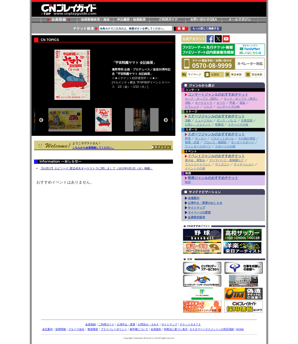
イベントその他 (195, 168)
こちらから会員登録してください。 (93, 147)
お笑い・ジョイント (198, 124)
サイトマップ (196, 207)
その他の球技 (246, 138)
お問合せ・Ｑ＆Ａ (148, 324)
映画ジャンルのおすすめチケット (213, 178)
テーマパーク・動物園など (226, 160)
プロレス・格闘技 (215, 142)
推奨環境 (92, 329)
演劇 (188, 120)
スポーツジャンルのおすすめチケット (216, 134)
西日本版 (255, 74)
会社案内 (47, 329)
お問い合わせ (203, 20)
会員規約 (156, 329)
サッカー (200, 138)
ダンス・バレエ (227, 120)
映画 (188, 182)
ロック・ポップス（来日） (241, 98)
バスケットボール (222, 138)
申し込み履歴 (131, 20)
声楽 (232, 102)
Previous (41, 120)
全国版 (214, 74)
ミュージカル (203, 120)
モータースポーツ (242, 142)
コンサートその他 (228, 106)
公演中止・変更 (126, 324)
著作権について (139, 329)
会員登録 (59, 20)
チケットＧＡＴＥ (190, 324)
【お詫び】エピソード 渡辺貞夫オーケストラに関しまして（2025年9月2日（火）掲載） (96, 168)
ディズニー (222, 164)
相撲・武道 (192, 142)
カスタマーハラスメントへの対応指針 (211, 329)
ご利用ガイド (167, 20)
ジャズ (208, 106)
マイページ (192, 74)
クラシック (192, 106)
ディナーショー (244, 164)
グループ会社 (76, 329)
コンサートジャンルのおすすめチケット (218, 94)
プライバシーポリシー (114, 329)
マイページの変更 (199, 212)
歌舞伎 (219, 124)
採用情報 (60, 329)
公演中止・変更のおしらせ (205, 203)
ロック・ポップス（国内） (202, 98)
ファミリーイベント (198, 164)
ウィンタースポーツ (198, 146)
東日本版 (234, 74)
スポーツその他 (225, 146)
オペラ (221, 102)
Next (165, 120)
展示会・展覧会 (195, 160)
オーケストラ (203, 102)
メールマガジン (240, 20)
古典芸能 (246, 120)
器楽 (242, 102)
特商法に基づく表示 (176, 329)
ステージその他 (238, 124)
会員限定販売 (196, 217)
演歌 (188, 102)
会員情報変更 (95, 20)
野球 (188, 138)
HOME (240, 329)
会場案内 (193, 198)
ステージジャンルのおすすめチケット (216, 116)
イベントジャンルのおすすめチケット (216, 156)
